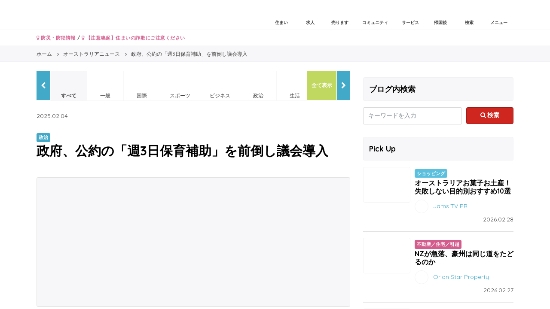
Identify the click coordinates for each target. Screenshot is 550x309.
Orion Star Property (461, 277)
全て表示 (322, 85)
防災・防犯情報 (56, 38)
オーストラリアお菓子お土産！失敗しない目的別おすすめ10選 (463, 187)
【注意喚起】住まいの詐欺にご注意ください (133, 38)
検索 (490, 115)
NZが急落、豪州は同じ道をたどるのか (464, 257)
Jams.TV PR (450, 206)
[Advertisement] (193, 242)
